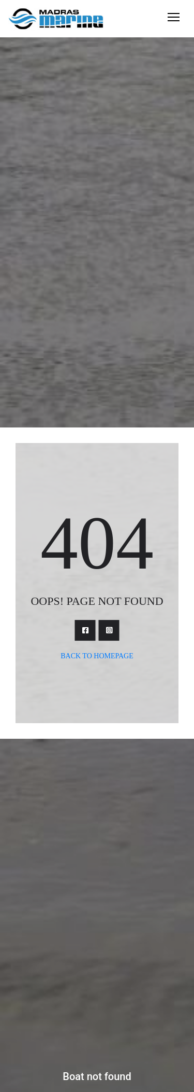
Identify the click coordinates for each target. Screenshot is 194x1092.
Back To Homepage (97, 656)
